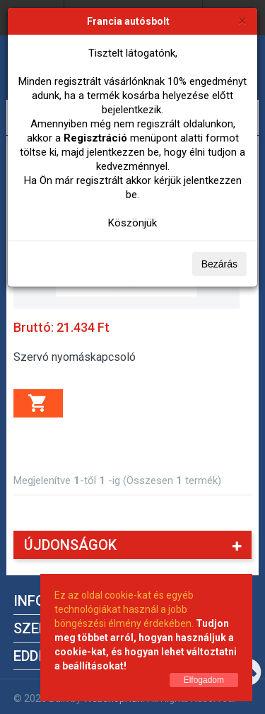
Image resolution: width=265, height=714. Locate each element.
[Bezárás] (242, 20)
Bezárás (219, 264)
